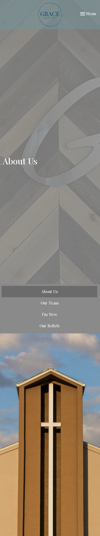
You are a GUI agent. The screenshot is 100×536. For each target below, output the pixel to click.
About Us (49, 291)
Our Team (50, 303)
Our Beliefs (49, 325)
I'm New (49, 314)
